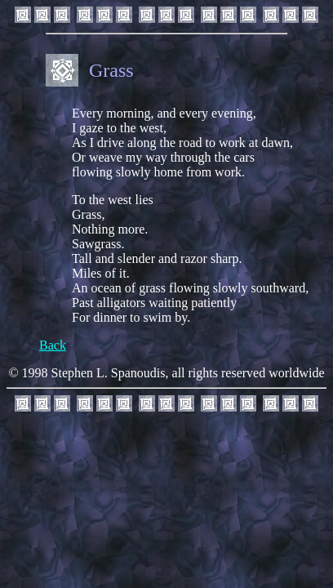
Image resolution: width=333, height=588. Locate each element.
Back (52, 345)
